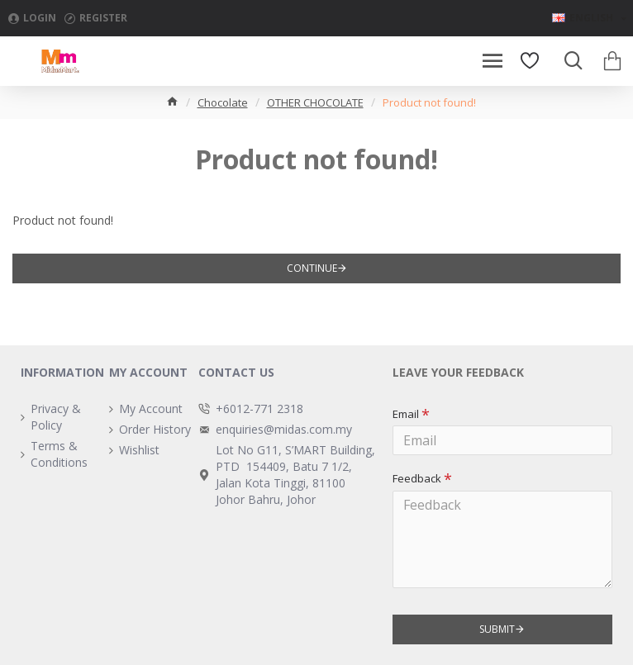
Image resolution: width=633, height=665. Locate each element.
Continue (312, 268)
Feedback (417, 478)
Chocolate (223, 102)
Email (406, 413)
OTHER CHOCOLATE (315, 102)
